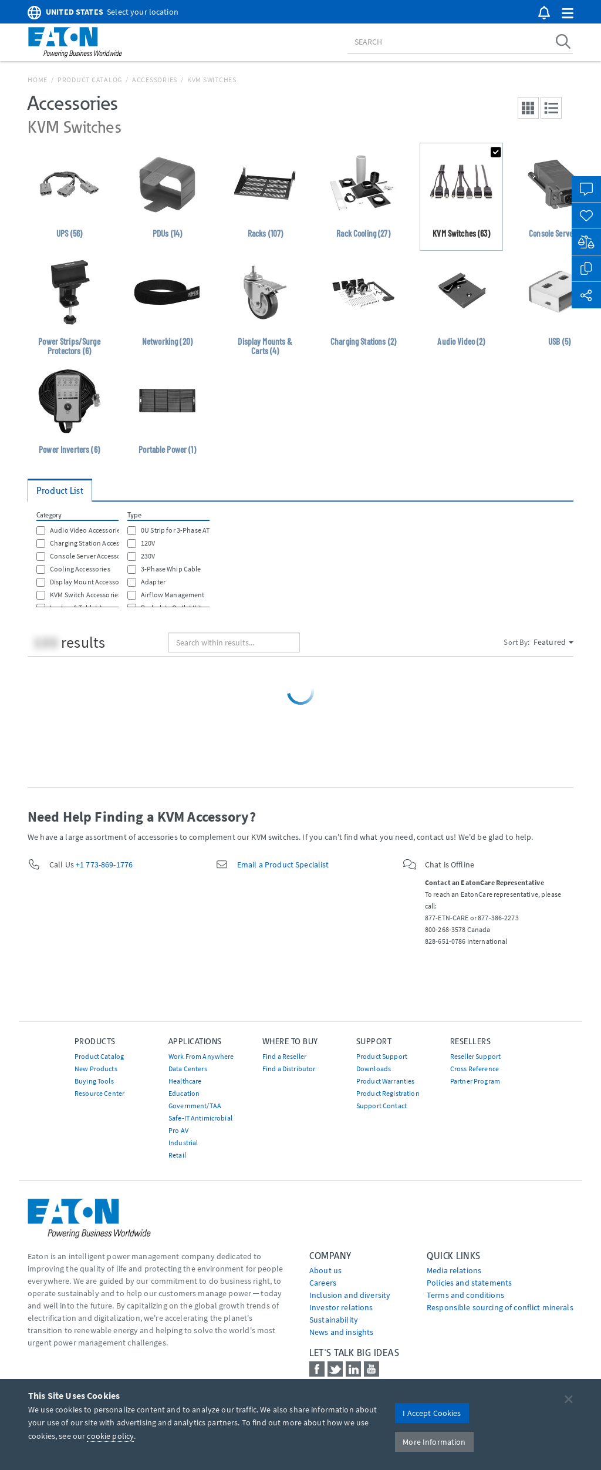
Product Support (381, 1056)
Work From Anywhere (201, 1056)
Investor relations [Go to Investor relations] (341, 1307)
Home (38, 79)
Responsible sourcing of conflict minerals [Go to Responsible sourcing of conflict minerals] (500, 1307)
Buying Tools (94, 1081)
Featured (553, 642)
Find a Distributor (289, 1068)
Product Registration (388, 1093)
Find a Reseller (284, 1056)
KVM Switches (212, 79)
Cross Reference (474, 1068)
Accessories (154, 79)
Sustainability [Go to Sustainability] (333, 1319)
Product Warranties (385, 1081)
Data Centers (187, 1068)
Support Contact (381, 1105)
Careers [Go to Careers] (322, 1282)
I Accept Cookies (432, 1413)
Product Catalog (90, 79)
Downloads (373, 1068)
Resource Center (99, 1093)
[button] (567, 14)
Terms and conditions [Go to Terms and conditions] (465, 1295)
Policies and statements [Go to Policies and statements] (469, 1282)
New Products (96, 1068)
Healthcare (184, 1081)
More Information (434, 1442)
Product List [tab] (59, 490)
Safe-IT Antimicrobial (200, 1118)
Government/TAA (194, 1105)
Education (184, 1093)
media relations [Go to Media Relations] (454, 1270)
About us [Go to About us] (325, 1270)
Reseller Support (475, 1056)
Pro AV (178, 1130)
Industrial (183, 1142)
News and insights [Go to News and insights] (341, 1332)
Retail (177, 1155)
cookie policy (110, 1436)
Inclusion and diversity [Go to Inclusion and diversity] (349, 1295)
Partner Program (475, 1081)
